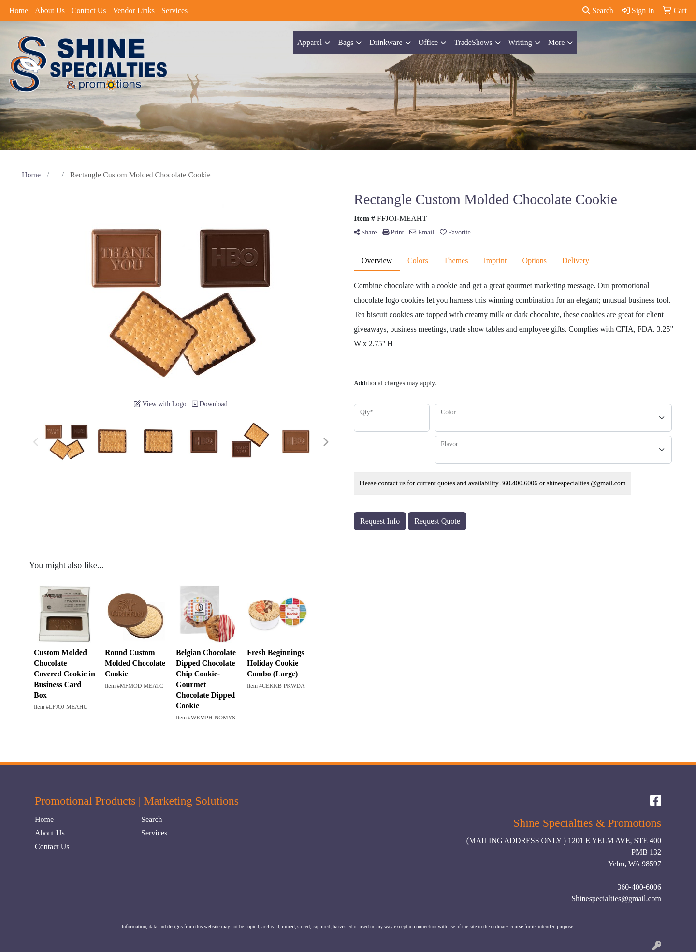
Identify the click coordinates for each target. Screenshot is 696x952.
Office (428, 42)
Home (18, 10)
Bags (345, 42)
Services (174, 10)
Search (597, 10)
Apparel (309, 42)
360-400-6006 (639, 887)
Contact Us (89, 10)
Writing (520, 42)
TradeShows (473, 42)
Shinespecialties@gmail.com (616, 898)
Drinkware (385, 42)
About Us (50, 10)
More (556, 42)
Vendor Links (134, 10)
